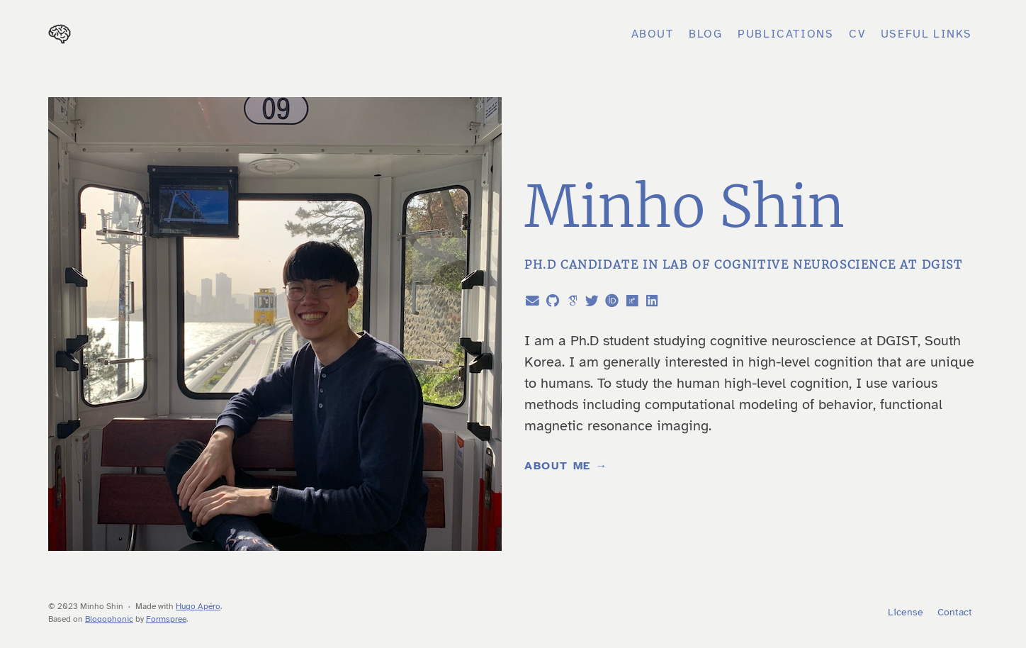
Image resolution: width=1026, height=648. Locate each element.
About (652, 34)
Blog (705, 34)
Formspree (166, 619)
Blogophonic (109, 619)
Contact (954, 612)
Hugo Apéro (198, 606)
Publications (785, 34)
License (905, 612)
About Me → (566, 465)
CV (857, 34)
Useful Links (926, 34)
